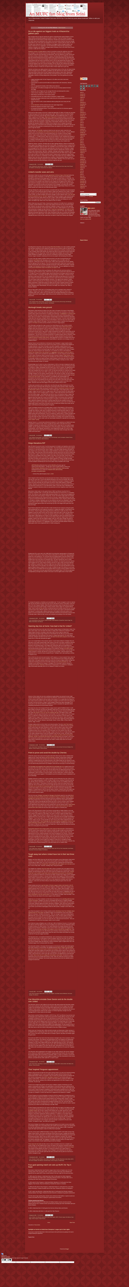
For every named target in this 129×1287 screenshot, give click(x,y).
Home (48, 1222)
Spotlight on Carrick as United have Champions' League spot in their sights (49, 1229)
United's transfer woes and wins (41, 172)
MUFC (59, 1063)
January (82, 94)
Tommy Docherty (62, 661)
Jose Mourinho (53, 746)
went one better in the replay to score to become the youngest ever (55, 929)
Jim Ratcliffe (39, 130)
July (81, 120)
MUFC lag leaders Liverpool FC (52, 1077)
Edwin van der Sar (55, 301)
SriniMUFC (92, 208)
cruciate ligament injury (46, 437)
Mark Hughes (52, 1217)
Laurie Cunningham (61, 437)
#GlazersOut (34, 166)
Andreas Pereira (35, 301)
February (82, 102)
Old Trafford (69, 1063)
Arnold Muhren (35, 620)
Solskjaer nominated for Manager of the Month (49, 795)
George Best (61, 620)
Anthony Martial (41, 848)
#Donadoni (58, 468)
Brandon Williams (39, 1159)
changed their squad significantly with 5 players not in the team (57, 864)
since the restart (45, 868)
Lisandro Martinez (32, 303)
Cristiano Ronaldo (51, 166)
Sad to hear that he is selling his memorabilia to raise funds (48, 955)
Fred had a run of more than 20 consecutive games (40, 786)
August (81, 97)
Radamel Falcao (69, 437)
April (81, 92)
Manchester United (53, 1063)
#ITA (50, 468)
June (81, 99)
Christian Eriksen (48, 301)
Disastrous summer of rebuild (35, 51)
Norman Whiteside (63, 993)
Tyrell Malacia (36, 260)
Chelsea (33, 1217)
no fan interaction (35, 104)
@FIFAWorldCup (36, 465)
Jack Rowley (70, 848)
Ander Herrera (40, 166)
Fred (61, 848)
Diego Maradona (55, 620)
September (82, 117)
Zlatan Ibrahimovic (45, 438)
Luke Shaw (57, 993)
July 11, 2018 (50, 473)
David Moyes (40, 746)
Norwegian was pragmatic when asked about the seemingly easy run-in (47, 766)
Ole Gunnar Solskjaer (66, 746)
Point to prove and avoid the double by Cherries (47, 753)
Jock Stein (57, 1159)
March (81, 144)
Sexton (41, 664)
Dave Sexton (34, 746)
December (82, 114)
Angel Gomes (71, 804)
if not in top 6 (70, 1147)
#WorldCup (54, 465)
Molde (69, 1159)
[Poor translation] (9, 1260)
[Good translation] (4, 1260)
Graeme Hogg (67, 620)
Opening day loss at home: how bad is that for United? (50, 626)
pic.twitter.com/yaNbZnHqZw (38, 471)
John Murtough (37, 167)
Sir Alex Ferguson (36, 748)
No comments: (41, 164)
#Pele (33, 468)
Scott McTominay (47, 1160)
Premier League (62, 1217)
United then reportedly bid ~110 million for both (62, 209)
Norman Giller (63, 1063)
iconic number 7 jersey (33, 419)
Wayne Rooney (42, 1218)
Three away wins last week (34, 1144)
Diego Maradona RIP (36, 443)
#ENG (63, 468)
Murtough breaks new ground (40, 307)
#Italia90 (50, 469)
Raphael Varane (32, 438)
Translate (89, 196)
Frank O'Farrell (70, 166)
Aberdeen (34, 1159)
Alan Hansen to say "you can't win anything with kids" (46, 712)
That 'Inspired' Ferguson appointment (43, 1069)
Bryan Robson (42, 301)
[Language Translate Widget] (88, 194)
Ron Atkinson (49, 167)
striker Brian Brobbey (55, 246)
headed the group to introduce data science (38, 337)
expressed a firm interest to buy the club (47, 131)
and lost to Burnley (49, 757)
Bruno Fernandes (48, 848)
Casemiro (45, 166)
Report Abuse (84, 240)
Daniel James (42, 993)
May (81, 109)
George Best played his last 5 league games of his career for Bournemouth (46, 828)
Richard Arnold (44, 167)
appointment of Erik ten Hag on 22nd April (59, 175)
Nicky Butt (31, 849)
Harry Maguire (51, 993)
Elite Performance (67, 326)
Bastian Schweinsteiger (36, 437)
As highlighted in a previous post (67, 313)
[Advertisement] (90, 50)
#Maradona (42, 468)
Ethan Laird (54, 848)
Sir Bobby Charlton (32, 1110)
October (82, 95)
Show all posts (61, 27)
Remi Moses (34, 621)
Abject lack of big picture (51, 117)
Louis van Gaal (39, 303)
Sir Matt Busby (61, 1160)
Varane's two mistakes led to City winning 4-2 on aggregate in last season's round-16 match (50, 352)
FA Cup (58, 848)
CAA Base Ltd (35, 322)
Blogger (67, 1249)
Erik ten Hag (63, 166)
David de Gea (58, 166)
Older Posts (72, 1222)
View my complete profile (85, 219)
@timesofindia (59, 469)
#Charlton (37, 468)
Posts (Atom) (37, 1224)
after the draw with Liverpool (60, 636)
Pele (41, 608)
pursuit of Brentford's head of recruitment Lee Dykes (44, 267)
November (82, 104)
